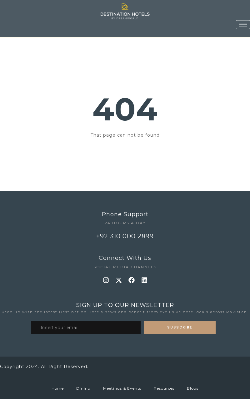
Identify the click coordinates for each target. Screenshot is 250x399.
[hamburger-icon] (243, 19)
